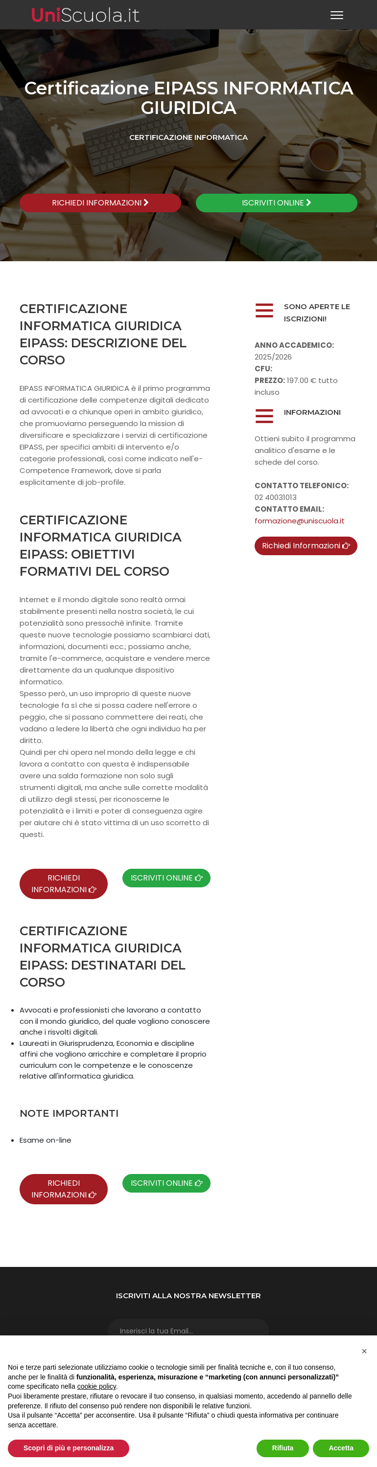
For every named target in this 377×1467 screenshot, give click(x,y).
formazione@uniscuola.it (300, 521)
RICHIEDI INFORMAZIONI (100, 202)
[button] (364, 1351)
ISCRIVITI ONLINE (276, 202)
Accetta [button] (341, 1448)
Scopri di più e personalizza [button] (69, 1448)
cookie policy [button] (96, 1386)
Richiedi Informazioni (306, 545)
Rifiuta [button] (283, 1448)
